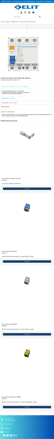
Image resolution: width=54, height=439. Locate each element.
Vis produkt (27, 188)
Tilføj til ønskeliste (5, 106)
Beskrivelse (3, 111)
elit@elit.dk (7, 428)
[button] (27, 25)
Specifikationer (11, 111)
